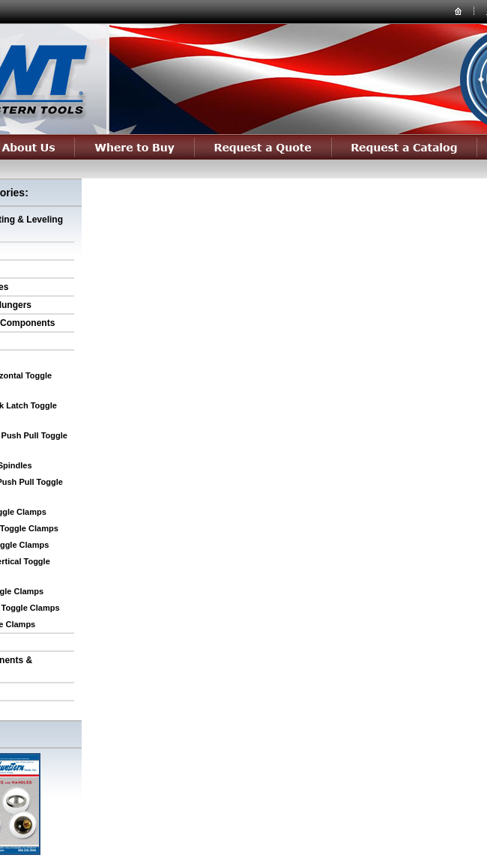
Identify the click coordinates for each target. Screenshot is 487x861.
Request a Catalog (404, 147)
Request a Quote (263, 147)
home (458, 10)
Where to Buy (135, 147)
